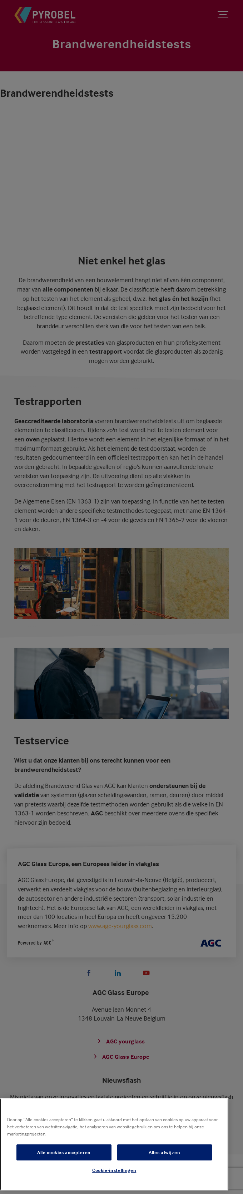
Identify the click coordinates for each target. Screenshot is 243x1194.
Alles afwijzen (164, 1152)
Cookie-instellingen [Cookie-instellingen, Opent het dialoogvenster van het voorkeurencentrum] (114, 1170)
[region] (114, 1144)
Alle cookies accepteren (64, 1152)
